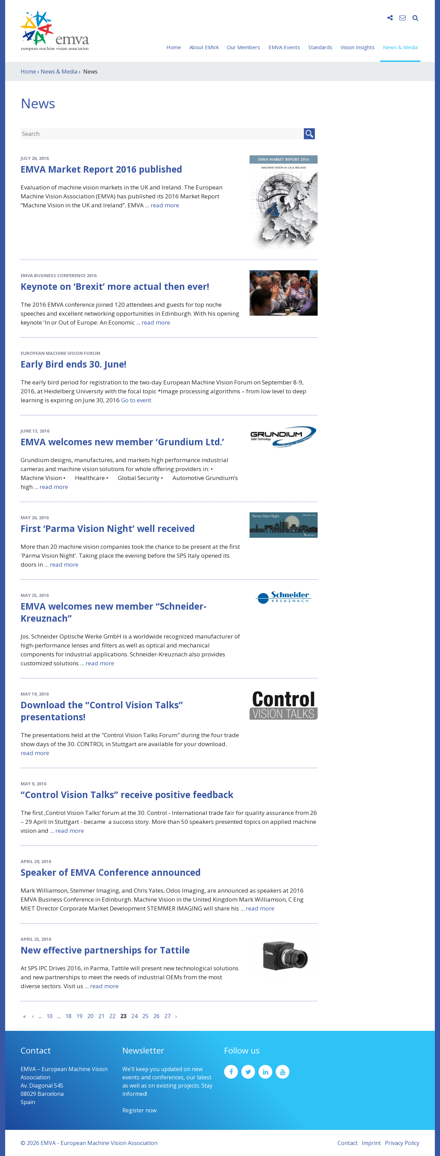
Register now (139, 1110)
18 (68, 1016)
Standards (320, 47)
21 (101, 1016)
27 (167, 1016)
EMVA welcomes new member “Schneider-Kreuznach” (114, 612)
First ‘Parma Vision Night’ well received (108, 528)
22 (112, 1016)
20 (90, 1016)
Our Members (243, 47)
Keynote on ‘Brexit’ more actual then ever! (115, 286)
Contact (348, 1143)
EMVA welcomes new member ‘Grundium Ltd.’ (122, 442)
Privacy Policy (402, 1143)
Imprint (371, 1143)
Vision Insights (358, 47)
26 (156, 1016)
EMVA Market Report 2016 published (101, 169)
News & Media (400, 47)
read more (165, 205)
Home (173, 47)
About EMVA (204, 47)
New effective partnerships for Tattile (105, 950)
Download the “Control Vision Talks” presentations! (102, 711)
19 (79, 1016)
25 (145, 1016)
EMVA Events (284, 47)
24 (134, 1016)
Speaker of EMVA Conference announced (111, 872)
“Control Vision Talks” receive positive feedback (127, 794)
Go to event (136, 400)
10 (49, 1016)
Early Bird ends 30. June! (73, 364)
